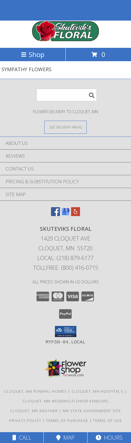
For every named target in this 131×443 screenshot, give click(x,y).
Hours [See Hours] (109, 437)
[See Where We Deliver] (65, 127)
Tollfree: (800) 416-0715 (65, 267)
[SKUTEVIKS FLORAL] (65, 39)
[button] (65, 331)
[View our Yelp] (75, 214)
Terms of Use (107, 420)
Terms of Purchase (67, 420)
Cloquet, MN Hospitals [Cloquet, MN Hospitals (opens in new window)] (97, 391)
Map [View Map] (65, 437)
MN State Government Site (92, 410)
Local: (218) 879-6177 (65, 258)
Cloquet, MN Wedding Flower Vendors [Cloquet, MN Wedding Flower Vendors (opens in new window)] (65, 401)
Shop (32, 54)
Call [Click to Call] (22, 437)
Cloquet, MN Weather (34, 410)
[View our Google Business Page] (65, 214)
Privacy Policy (25, 420)
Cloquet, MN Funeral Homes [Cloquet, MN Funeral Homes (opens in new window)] (35, 391)
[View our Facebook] (55, 214)
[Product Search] (67, 95)
